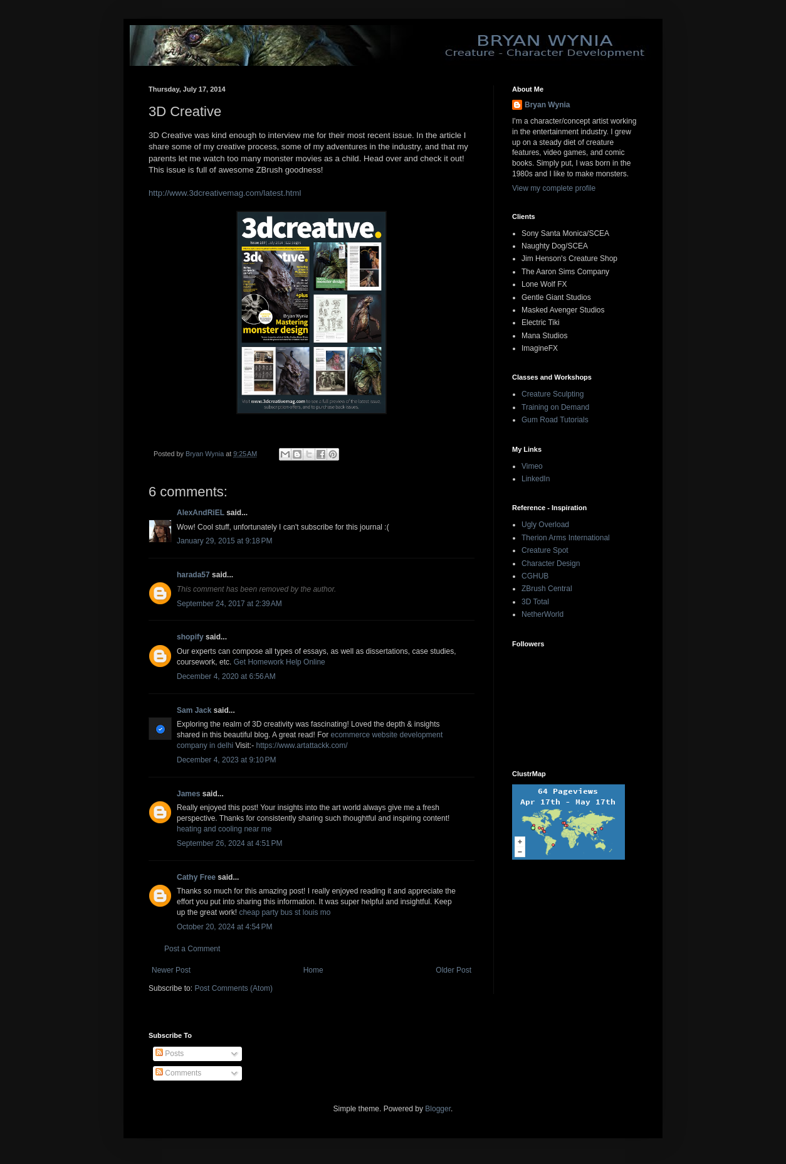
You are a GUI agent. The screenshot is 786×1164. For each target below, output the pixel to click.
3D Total (535, 601)
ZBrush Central (546, 588)
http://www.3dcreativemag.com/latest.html (225, 193)
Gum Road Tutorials (555, 419)
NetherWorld (542, 614)
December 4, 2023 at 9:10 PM (226, 760)
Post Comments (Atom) (233, 988)
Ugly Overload (545, 524)
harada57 (193, 574)
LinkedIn (535, 478)
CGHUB (534, 576)
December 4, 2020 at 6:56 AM (226, 676)
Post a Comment (192, 948)
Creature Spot (545, 550)
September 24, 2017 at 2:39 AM (229, 603)
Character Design (550, 563)
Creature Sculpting (552, 394)
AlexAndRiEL (200, 512)
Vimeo (532, 466)
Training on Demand (555, 407)
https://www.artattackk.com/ (302, 745)
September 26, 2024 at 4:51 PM (229, 843)
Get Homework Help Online (279, 662)
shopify (190, 637)
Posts (169, 1053)
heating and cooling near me (224, 829)
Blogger (438, 1108)
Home (313, 970)
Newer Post (171, 970)
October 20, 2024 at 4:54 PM (224, 926)
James (188, 793)
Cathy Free (196, 877)
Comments (178, 1073)
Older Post (453, 970)
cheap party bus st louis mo (284, 912)
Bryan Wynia (547, 104)
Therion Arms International (565, 537)
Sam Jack (194, 710)
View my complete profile (553, 188)
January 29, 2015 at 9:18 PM (224, 541)
